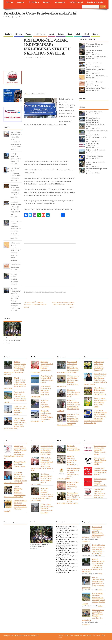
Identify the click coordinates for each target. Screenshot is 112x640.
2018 (57, 556)
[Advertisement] (46, 26)
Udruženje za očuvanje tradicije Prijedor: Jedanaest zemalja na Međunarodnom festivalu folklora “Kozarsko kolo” (15, 452)
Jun (74, 526)
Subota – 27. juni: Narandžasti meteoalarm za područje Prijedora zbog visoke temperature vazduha (16, 250)
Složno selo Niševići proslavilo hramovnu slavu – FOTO (73, 393)
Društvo (8, 34)
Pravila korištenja (95, 2)
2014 (57, 570)
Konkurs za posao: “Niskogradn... (92, 144)
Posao (28, 34)
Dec (68, 532)
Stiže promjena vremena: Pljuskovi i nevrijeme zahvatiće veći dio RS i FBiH (47, 508)
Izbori (86, 34)
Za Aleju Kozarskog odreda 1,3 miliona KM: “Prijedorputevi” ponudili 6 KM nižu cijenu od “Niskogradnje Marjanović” (15, 368)
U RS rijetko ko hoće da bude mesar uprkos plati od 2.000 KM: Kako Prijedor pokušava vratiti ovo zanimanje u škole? (42, 464)
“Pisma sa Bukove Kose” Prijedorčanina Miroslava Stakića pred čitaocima (16, 173)
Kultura (61, 34)
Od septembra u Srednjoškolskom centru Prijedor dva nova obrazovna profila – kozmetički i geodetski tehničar (68, 498)
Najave (95, 34)
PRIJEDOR (15, 534)
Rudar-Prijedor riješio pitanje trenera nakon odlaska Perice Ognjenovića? (99, 366)
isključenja (54, 292)
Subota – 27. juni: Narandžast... (96, 75)
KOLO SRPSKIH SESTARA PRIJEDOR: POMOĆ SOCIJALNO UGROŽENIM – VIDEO (63, 304)
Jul (76, 530)
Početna (9, 2)
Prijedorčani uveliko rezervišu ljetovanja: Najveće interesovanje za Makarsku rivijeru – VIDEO (68, 405)
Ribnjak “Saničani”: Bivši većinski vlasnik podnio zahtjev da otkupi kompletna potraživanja (15, 383)
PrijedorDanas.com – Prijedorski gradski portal (40, 13)
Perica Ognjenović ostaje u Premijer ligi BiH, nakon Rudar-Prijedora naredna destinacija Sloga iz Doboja (95, 379)
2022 (57, 541)
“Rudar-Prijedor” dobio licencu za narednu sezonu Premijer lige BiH (100, 391)
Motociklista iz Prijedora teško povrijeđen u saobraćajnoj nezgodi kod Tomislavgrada (41, 391)
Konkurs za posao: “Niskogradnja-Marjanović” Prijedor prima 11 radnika (100, 450)
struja (64, 292)
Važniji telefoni (76, 2)
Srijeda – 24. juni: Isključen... (96, 150)
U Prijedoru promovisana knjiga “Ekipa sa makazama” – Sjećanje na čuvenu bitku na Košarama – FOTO (15, 477)
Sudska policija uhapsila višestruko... (94, 51)
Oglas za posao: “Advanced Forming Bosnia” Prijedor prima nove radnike (99, 493)
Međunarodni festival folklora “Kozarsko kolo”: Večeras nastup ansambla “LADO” (16, 190)
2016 (57, 563)
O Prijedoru (34, 2)
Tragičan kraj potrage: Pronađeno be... (93, 64)
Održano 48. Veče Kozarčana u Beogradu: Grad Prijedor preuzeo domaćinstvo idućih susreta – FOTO (68, 420)
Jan (61, 526)
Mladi (78, 34)
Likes (26, 93)
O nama (20, 2)
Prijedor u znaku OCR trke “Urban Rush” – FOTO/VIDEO (40, 545)
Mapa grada (60, 2)
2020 (57, 548)
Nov (65, 532)
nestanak (59, 292)
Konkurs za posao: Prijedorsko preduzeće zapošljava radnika (100, 482)
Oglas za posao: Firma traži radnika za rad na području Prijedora (100, 471)
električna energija (30, 292)
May (71, 526)
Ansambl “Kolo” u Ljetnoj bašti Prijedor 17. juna (20, 464)
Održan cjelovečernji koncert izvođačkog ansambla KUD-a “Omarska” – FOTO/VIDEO (14, 492)
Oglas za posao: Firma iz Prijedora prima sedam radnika (100, 461)
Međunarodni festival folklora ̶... (97, 88)
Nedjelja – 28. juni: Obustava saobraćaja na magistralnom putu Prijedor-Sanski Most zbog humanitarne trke (16, 228)
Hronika (19, 34)
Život (70, 34)
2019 (57, 552)
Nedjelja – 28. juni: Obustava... (96, 56)
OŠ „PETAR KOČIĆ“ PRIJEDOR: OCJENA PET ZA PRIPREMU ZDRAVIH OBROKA (35, 304)
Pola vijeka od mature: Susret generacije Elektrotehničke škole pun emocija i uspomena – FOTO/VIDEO (68, 367)
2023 (57, 537)
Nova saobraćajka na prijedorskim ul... (93, 119)
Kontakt (46, 2)
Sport (51, 34)
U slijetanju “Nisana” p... (94, 44)
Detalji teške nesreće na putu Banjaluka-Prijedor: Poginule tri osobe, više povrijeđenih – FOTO (42, 416)
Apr (68, 526)
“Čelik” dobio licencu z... (94, 156)
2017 (57, 559)
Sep (60, 532)
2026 (57, 526)
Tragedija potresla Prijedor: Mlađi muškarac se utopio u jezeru (47, 379)
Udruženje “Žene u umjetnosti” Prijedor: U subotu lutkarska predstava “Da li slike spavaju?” (15, 506)
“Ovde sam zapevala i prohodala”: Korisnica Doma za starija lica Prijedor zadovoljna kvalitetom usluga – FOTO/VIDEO (42, 494)
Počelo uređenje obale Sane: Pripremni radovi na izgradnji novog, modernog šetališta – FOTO (15, 397)
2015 (57, 567)
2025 (57, 530)
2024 (57, 534)
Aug (57, 532)
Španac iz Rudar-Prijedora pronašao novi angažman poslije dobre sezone (100, 402)
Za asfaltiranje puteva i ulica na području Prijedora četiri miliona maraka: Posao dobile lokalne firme (15, 423)
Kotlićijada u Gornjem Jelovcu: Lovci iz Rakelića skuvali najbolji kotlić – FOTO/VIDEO (41, 479)
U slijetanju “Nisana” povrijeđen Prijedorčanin (45, 403)
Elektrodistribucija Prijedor (43, 292)
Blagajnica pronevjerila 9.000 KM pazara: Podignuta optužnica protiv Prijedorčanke (42, 367)
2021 (57, 545)
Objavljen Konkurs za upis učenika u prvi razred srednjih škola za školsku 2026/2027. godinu (68, 473)
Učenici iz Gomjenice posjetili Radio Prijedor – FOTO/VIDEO (72, 460)
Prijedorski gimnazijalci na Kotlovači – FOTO (73, 448)
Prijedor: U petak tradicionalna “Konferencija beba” (73, 485)
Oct (62, 532)
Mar (66, 526)
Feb (63, 526)
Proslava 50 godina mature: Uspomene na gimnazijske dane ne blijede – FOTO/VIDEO (47, 450)
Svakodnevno (40, 34)
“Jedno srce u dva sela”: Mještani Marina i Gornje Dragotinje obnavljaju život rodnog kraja (68, 381)
